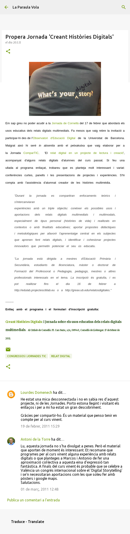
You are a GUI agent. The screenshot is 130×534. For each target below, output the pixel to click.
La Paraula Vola (26, 7)
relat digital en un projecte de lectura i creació (85, 153)
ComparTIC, (32, 153)
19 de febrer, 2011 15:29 (40, 426)
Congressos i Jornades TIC (26, 356)
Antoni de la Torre (35, 439)
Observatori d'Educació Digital (54, 138)
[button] (8, 52)
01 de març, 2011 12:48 (39, 489)
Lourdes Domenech (36, 392)
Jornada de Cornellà (65, 123)
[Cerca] (123, 7)
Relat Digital (60, 356)
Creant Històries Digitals (23, 322)
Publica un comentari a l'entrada (33, 500)
